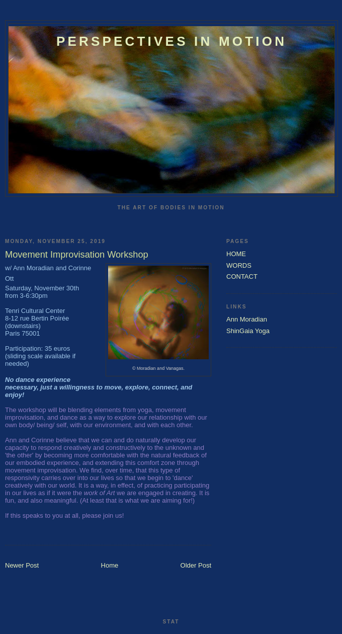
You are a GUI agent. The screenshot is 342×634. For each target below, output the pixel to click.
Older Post (196, 565)
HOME (236, 254)
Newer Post (22, 565)
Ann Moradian (246, 319)
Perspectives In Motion (171, 41)
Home (110, 565)
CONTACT (242, 276)
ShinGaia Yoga (248, 331)
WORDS (238, 265)
